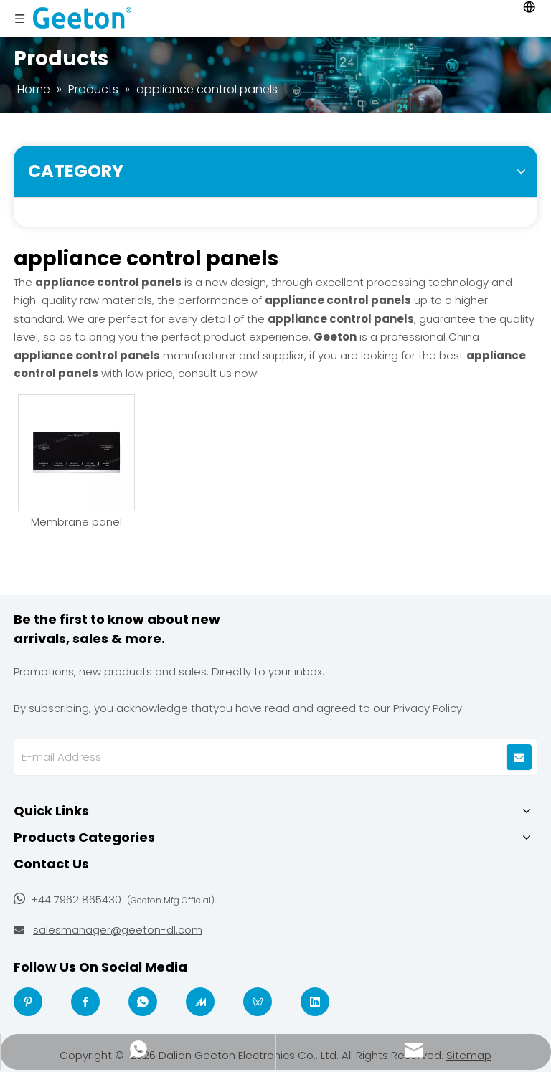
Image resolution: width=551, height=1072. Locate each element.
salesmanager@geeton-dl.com (117, 929)
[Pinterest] (28, 1001)
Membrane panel (76, 522)
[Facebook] (85, 1001)
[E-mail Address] (249, 757)
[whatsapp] (142, 1001)
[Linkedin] (315, 1001)
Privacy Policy (427, 708)
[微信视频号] (257, 1001)
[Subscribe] (519, 757)
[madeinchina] (200, 1001)
